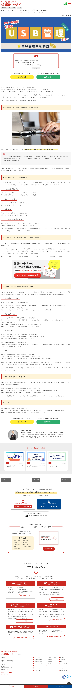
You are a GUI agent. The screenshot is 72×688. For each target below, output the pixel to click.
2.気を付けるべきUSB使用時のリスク (24, 62)
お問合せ (22, 77)
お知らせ (61, 661)
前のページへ (6, 479)
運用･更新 (4, 7)
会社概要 (61, 657)
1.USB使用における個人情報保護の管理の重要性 (27, 60)
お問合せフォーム (63, 670)
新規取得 (19, 7)
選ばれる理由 (49, 659)
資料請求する (49, 548)
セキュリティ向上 (12, 7)
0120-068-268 (6, 673)
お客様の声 (49, 661)
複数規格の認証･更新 (38, 670)
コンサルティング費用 (51, 657)
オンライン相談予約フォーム (65, 663)
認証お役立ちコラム (50, 663)
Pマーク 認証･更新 (37, 659)
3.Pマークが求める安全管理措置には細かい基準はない (28, 65)
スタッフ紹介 (62, 659)
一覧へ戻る (36, 479)
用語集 (48, 666)
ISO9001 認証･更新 (37, 661)
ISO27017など (36, 668)
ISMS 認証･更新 (37, 666)
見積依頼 (48, 77)
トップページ (36, 657)
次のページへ (66, 479)
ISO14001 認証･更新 (37, 663)
